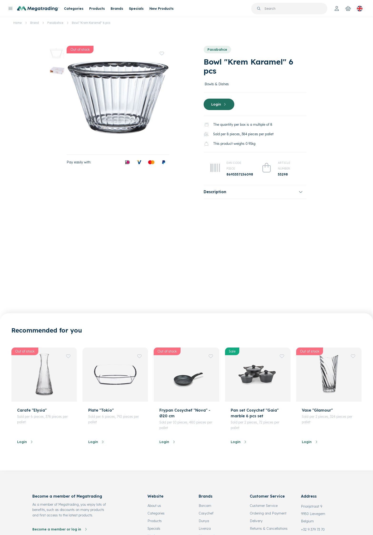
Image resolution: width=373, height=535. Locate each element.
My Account (156, 518)
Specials (136, 8)
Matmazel (206, 518)
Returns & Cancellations (269, 510)
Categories (73, 8)
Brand (34, 23)
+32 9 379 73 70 (313, 511)
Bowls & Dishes (217, 84)
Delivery (256, 503)
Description (215, 191)
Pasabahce (55, 23)
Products (97, 8)
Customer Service (264, 487)
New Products (161, 8)
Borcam (205, 487)
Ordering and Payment (268, 495)
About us (154, 487)
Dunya (204, 503)
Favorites (154, 526)
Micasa (204, 526)
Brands (117, 8)
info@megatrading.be (318, 519)
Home (17, 23)
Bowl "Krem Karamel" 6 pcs (91, 23)
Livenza (205, 510)
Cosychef (206, 495)
